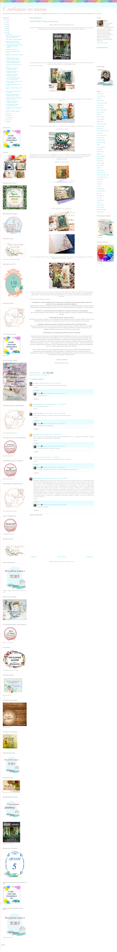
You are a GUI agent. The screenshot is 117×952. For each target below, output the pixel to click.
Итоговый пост (37, 375)
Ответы (37, 390)
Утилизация (100, 191)
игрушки (99, 121)
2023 (5, 20)
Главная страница (61, 556)
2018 (5, 30)
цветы (98, 202)
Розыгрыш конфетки (102, 174)
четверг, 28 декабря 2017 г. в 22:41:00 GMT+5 (50, 383)
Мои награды (100, 147)
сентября (8, 117)
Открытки (99, 163)
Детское (99, 112)
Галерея (99, 105)
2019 (5, 28)
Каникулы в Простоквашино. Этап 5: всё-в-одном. (13, 82)
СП (48, 375)
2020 (5, 26)
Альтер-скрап (100, 96)
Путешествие (100, 172)
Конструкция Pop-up (102, 130)
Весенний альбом (101, 103)
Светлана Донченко (38, 404)
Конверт (99, 128)
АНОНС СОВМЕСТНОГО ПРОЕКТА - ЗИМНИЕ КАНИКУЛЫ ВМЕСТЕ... (14, 46)
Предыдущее (89, 556)
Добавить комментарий (36, 514)
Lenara (35, 457)
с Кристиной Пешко (101, 177)
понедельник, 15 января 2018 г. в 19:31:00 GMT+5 (55, 478)
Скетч (98, 181)
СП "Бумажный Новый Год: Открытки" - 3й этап (11, 102)
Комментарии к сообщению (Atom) (66, 561)
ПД (97, 167)
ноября (8, 113)
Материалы (99, 137)
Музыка (99, 154)
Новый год (99, 156)
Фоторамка (99, 195)
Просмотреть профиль (102, 42)
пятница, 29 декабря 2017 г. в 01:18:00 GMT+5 (54, 423)
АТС (98, 98)
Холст (98, 198)
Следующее (34, 556)
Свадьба (99, 179)
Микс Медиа (44, 375)
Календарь (99, 126)
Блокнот (99, 100)
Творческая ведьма (38, 413)
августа (8, 119)
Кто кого (99, 133)
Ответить (35, 387)
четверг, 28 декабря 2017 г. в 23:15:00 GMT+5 (55, 404)
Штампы (99, 211)
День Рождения (100, 109)
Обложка (99, 158)
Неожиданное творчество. (11, 49)
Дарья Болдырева (38, 478)
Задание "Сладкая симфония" (12, 111)
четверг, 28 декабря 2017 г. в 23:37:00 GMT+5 (54, 393)
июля (7, 121)
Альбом (99, 93)
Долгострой (99, 116)
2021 (5, 24)
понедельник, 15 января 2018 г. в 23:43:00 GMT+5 (55, 504)
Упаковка (99, 188)
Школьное (99, 207)
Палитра (99, 165)
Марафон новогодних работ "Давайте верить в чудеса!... (12, 42)
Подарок (99, 170)
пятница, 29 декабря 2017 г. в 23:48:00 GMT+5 (54, 446)
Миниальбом (100, 142)
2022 (5, 22)
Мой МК (99, 149)
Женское (99, 119)
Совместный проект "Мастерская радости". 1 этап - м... (13, 98)
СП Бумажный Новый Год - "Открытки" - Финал (11, 68)
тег (97, 186)
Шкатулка (99, 205)
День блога (99, 107)
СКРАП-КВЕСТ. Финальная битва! (13, 39)
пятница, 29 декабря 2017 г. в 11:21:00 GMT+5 (48, 457)
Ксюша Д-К (36, 434)
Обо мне (99, 160)
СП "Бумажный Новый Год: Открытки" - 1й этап (11, 72)
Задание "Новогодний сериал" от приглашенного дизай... (13, 36)
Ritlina (39, 393)
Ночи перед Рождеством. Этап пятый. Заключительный (12, 62)
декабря (8, 34)
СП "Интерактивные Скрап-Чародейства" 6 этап (12, 105)
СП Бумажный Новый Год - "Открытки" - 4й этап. (11, 75)
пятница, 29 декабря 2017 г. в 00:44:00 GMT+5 (55, 413)
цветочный (99, 200)
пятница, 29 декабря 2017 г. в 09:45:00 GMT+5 (50, 434)
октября (8, 115)
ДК (97, 114)
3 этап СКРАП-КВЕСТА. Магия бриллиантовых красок (12, 78)
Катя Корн (36, 383)
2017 (5, 32)
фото (98, 193)
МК (97, 144)
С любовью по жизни (25, 9)
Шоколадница (100, 209)
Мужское (99, 151)
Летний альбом (100, 135)
